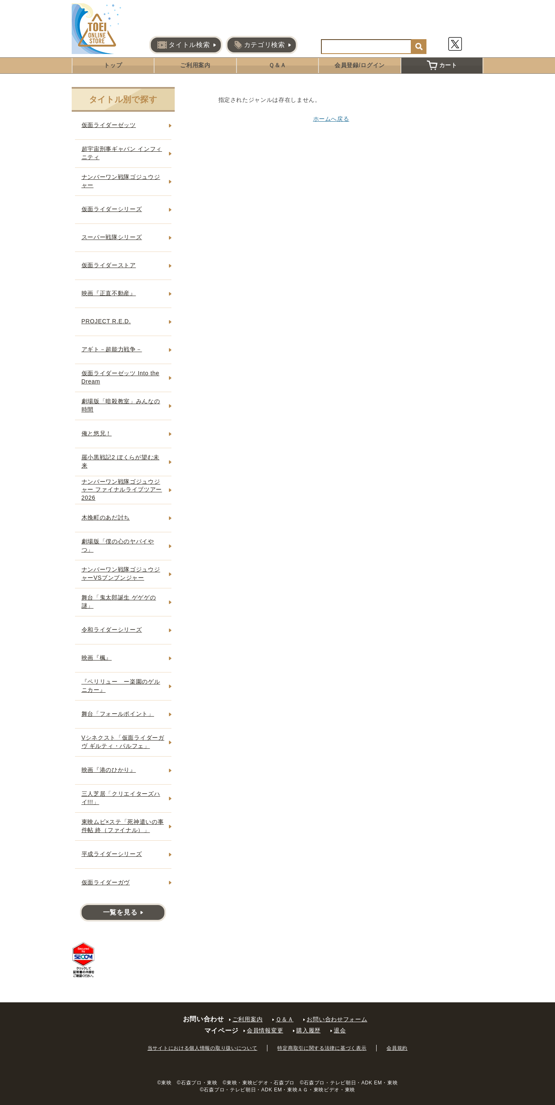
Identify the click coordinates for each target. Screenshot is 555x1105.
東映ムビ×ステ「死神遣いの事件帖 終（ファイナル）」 (123, 825)
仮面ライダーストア (109, 265)
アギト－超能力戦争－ (112, 349)
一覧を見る (120, 912)
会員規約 (396, 1048)
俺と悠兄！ (97, 433)
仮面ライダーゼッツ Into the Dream (120, 377)
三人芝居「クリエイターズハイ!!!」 (121, 797)
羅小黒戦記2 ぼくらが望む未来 (120, 461)
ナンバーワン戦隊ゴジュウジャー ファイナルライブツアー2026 (122, 489)
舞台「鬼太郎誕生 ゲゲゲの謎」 (119, 601)
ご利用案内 (195, 65)
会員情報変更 (265, 1030)
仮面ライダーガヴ (106, 882)
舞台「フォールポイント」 (118, 713)
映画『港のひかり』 (109, 769)
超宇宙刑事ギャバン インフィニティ (122, 153)
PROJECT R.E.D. (106, 321)
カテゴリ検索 (259, 45)
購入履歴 (308, 1030)
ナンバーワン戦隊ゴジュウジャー (121, 181)
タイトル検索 (183, 45)
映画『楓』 (97, 657)
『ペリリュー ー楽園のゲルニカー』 (121, 685)
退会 (340, 1030)
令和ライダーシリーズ (112, 629)
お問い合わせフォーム (337, 1019)
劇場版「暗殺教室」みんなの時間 (121, 405)
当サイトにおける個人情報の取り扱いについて (203, 1048)
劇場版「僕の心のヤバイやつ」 (118, 545)
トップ (113, 65)
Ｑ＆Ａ (277, 65)
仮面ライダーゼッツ (109, 125)
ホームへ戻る (331, 118)
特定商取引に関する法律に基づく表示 (321, 1048)
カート (442, 65)
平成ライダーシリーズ (112, 854)
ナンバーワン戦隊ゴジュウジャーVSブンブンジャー (121, 573)
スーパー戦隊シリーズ (112, 237)
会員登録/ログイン (360, 65)
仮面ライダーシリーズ (112, 209)
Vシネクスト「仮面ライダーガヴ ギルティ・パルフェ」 (123, 741)
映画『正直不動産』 (109, 293)
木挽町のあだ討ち (106, 517)
